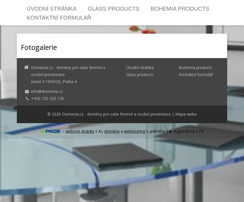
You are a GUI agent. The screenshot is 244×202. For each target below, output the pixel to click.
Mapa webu (186, 114)
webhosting (134, 131)
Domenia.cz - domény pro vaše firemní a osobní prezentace (116, 114)
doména (111, 131)
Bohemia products (180, 9)
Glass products (113, 9)
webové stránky (80, 131)
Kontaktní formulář (59, 18)
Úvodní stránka (52, 9)
